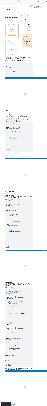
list (20, 146)
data (9, 137)
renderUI (20, 301)
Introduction (36, 5)
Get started (11, 1)
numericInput (9, 131)
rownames (16, 231)
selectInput (10, 302)
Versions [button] (35, 1)
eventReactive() (14, 120)
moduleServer (9, 211)
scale (18, 313)
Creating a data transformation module (37, 7)
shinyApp (7, 247)
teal (5, 1)
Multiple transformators (38, 10)
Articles (18, 1)
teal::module (22, 58)
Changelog (28, 1)
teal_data (11, 65)
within (9, 65)
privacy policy (3, 403)
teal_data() (22, 118)
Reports (32, 1)
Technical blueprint (23, 1)
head (12, 138)
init (8, 242)
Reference (14, 1)
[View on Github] (46, 1)
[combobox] (42, 1)
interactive (8, 74)
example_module (11, 71)
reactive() (17, 118)
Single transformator (37, 8)
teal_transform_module (16, 127)
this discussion (27, 121)
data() (30, 120)
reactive (8, 229)
